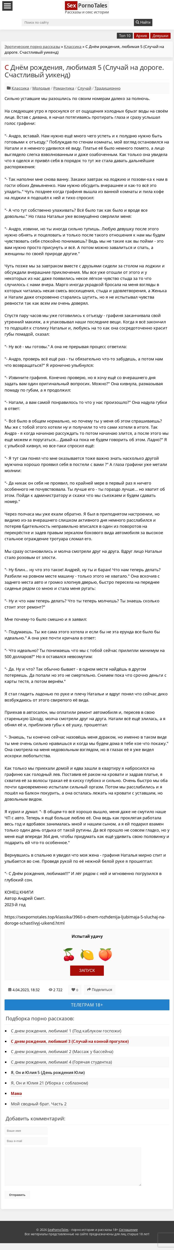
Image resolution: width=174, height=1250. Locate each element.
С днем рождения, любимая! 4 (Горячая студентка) (61, 1062)
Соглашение (128, 1236)
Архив (141, 35)
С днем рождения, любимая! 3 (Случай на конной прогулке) (70, 1041)
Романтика (63, 88)
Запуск (87, 970)
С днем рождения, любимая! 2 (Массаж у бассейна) (62, 1051)
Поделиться (99, 989)
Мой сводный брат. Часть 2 (39, 1104)
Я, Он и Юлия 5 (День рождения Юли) (48, 1072)
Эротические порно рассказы (32, 46)
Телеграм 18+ (87, 1005)
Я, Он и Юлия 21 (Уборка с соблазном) (49, 1083)
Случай (84, 88)
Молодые (41, 88)
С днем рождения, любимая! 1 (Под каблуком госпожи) (66, 1031)
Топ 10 (124, 35)
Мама (16, 1093)
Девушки (160, 35)
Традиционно (107, 88)
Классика (73, 46)
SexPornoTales (58, 1236)
